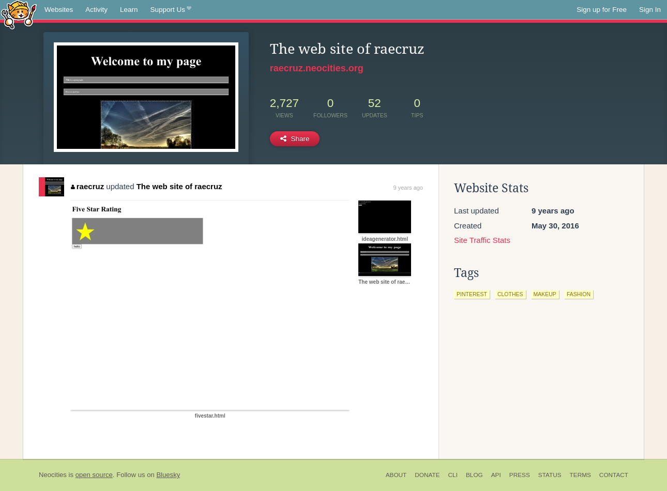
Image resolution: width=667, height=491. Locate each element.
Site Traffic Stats (482, 240)
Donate (427, 475)
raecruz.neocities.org (316, 68)
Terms (580, 475)
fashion (578, 294)
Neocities (53, 475)
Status (550, 475)
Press (519, 475)
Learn (129, 9)
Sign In (650, 9)
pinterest (472, 294)
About (396, 475)
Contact (613, 475)
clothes (510, 294)
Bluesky (168, 475)
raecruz (87, 186)
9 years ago (408, 188)
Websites (58, 9)
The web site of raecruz (179, 186)
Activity (96, 9)
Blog (474, 475)
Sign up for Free (602, 9)
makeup (545, 294)
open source (94, 475)
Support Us (170, 10)
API (496, 475)
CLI (453, 475)
